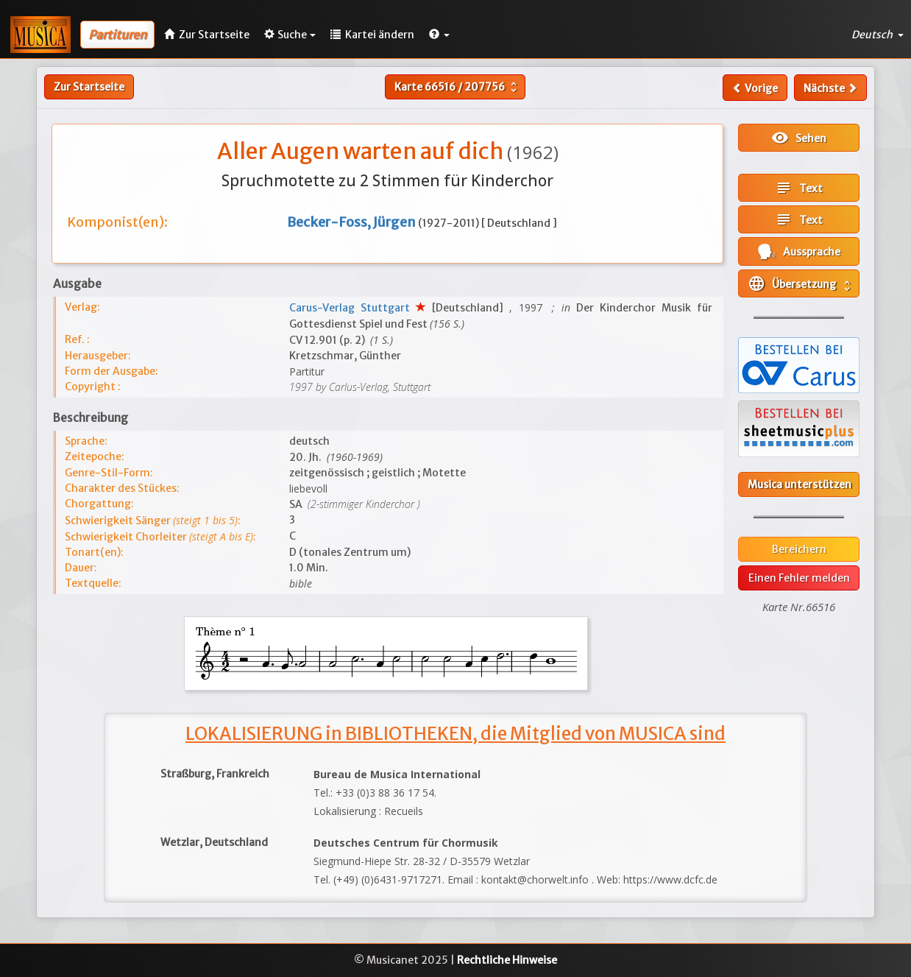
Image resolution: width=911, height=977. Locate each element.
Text (799, 188)
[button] (439, 34)
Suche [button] (290, 34)
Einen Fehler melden (799, 578)
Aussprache (799, 251)
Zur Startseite (89, 87)
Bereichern (799, 549)
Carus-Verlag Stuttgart (352, 307)
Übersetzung (801, 283)
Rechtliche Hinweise (507, 960)
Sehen (798, 138)
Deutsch (877, 34)
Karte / (457, 87)
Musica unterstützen (799, 484)
